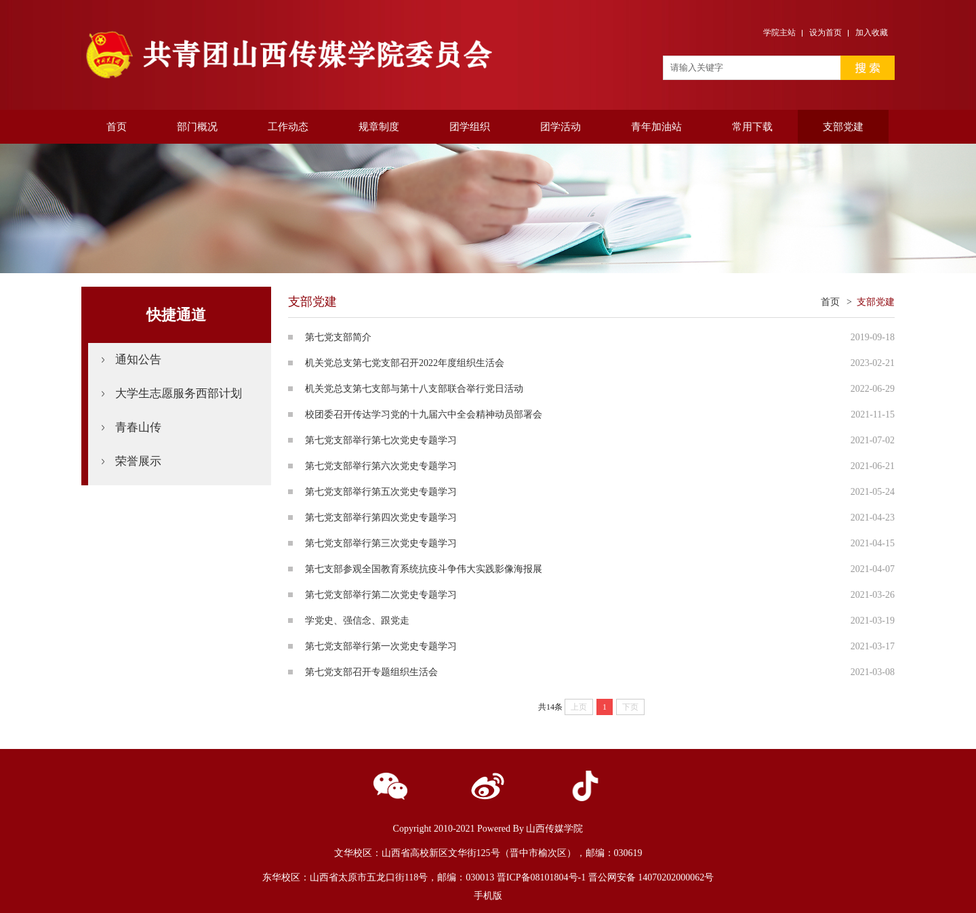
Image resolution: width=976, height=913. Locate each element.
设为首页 (825, 32)
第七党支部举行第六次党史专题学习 (381, 466)
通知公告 (138, 359)
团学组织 (469, 126)
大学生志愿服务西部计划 (178, 393)
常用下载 (752, 126)
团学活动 (560, 126)
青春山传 (138, 427)
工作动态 (288, 126)
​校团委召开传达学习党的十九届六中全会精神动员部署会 (423, 414)
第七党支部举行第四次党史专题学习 (381, 517)
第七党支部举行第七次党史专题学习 (381, 440)
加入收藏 (871, 32)
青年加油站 (656, 126)
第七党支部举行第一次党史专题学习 (381, 646)
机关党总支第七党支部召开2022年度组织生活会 (404, 363)
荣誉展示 (138, 461)
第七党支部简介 (338, 337)
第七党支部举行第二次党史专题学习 (381, 595)
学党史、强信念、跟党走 (357, 620)
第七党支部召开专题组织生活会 (371, 672)
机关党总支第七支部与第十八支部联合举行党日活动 (414, 389)
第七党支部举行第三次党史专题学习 (381, 543)
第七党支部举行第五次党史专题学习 (381, 492)
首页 (116, 126)
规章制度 (379, 126)
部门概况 (197, 126)
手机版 (488, 896)
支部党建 (843, 126)
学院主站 (779, 32)
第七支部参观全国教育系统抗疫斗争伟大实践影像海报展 (423, 569)
